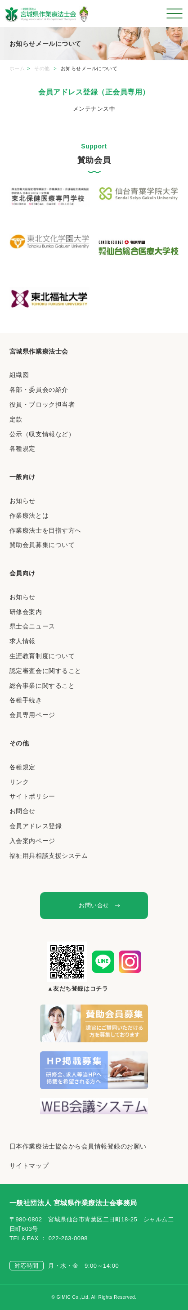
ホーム (17, 68)
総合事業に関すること (42, 685)
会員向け (22, 573)
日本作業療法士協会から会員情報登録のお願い (78, 1146)
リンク (19, 781)
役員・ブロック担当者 (42, 404)
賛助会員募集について (42, 544)
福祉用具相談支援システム (48, 855)
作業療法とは (29, 515)
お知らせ (22, 500)
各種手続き (25, 700)
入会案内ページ (32, 840)
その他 (42, 68)
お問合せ (22, 811)
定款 (15, 419)
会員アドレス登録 (35, 826)
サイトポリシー (32, 796)
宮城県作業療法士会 (38, 351)
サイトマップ (29, 1165)
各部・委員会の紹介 (38, 389)
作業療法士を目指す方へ (45, 530)
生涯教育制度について (42, 655)
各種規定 (22, 448)
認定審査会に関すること (45, 670)
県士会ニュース (32, 626)
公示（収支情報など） (42, 434)
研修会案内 (25, 611)
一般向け (22, 476)
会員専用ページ (32, 714)
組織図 (19, 374)
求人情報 (22, 641)
